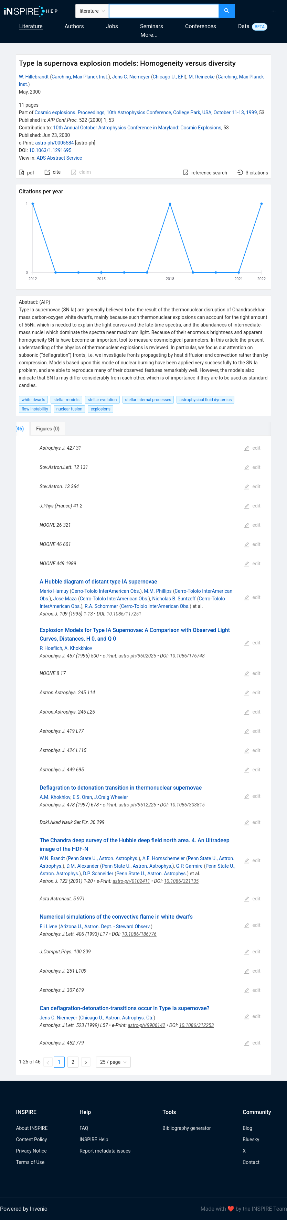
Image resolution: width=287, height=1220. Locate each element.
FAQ (83, 1128)
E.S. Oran (82, 797)
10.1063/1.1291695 (50, 150)
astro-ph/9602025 (137, 656)
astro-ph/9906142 (146, 1025)
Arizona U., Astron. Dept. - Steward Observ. (105, 926)
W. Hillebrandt (34, 76)
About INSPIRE (31, 1128)
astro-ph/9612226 (137, 804)
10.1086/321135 (181, 881)
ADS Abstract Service (59, 158)
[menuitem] (273, 11)
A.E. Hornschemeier (163, 858)
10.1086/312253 (196, 1025)
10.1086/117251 (124, 614)
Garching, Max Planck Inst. (80, 76)
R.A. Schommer (101, 606)
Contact (251, 1162)
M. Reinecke (202, 76)
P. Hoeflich (51, 648)
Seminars (151, 26)
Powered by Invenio (23, 1209)
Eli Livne (48, 926)
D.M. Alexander (82, 866)
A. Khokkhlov (78, 648)
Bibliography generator (186, 1128)
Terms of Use (30, 1162)
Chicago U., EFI (169, 76)
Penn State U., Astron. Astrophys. (103, 858)
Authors (74, 26)
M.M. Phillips (158, 591)
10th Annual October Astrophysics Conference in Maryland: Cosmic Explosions (137, 127)
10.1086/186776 (139, 934)
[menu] (262, 11)
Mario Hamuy (54, 591)
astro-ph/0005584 (54, 143)
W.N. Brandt (52, 858)
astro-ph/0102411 (131, 881)
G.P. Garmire (189, 866)
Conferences (200, 26)
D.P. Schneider (98, 873)
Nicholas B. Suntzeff (173, 598)
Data (243, 26)
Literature (31, 26)
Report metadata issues (104, 1151)
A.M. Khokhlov (55, 797)
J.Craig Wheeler (111, 797)
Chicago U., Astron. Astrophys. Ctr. (116, 1017)
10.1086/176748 (187, 656)
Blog (247, 1128)
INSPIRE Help (93, 1139)
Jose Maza (65, 598)
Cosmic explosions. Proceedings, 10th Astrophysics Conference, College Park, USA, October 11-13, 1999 (146, 112)
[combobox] (164, 11)
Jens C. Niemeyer (131, 76)
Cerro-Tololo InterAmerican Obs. (106, 591)
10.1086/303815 (187, 804)
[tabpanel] (144, 755)
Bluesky (251, 1139)
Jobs (112, 26)
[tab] (39, 428)
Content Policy (31, 1139)
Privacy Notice (31, 1151)
